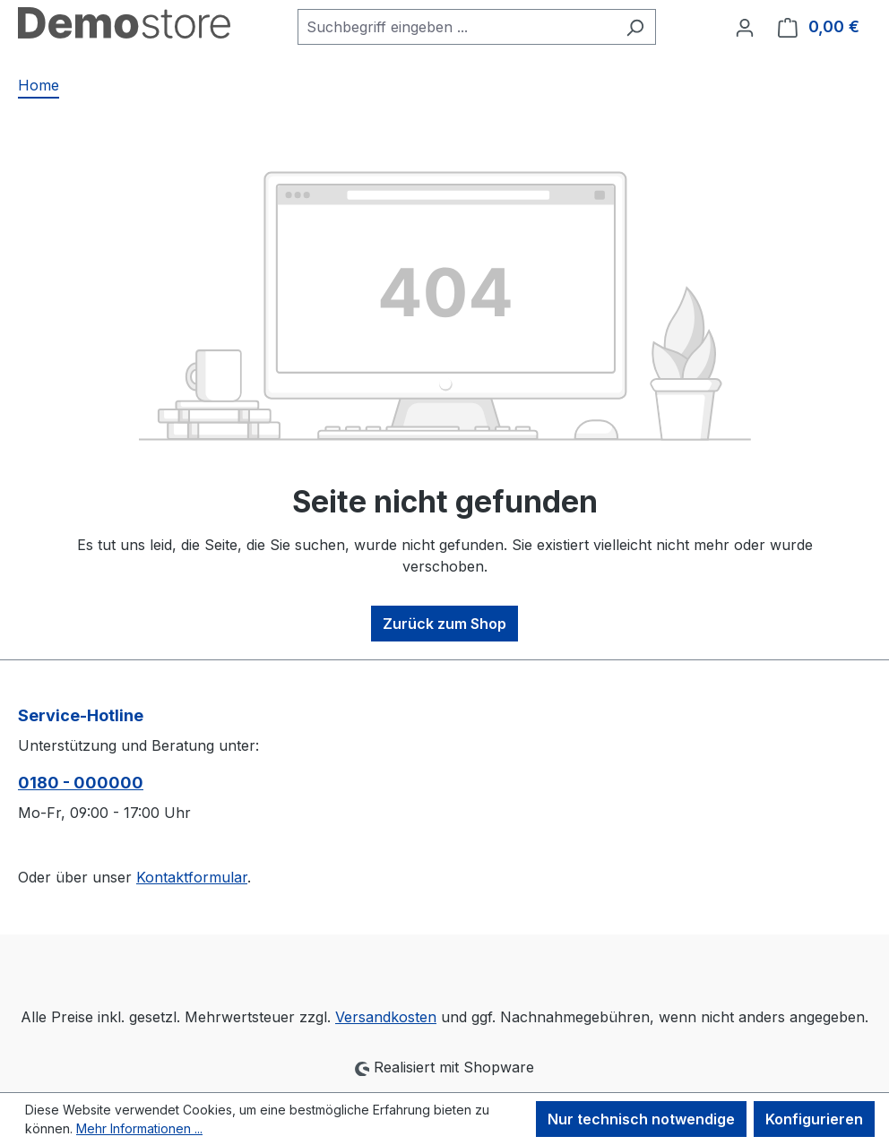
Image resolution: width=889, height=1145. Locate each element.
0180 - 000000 (80, 782)
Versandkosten (385, 1017)
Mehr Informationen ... (139, 1128)
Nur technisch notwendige (641, 1119)
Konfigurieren (814, 1119)
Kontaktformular (191, 877)
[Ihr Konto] (744, 27)
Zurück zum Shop (444, 624)
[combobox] (456, 27)
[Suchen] (635, 27)
